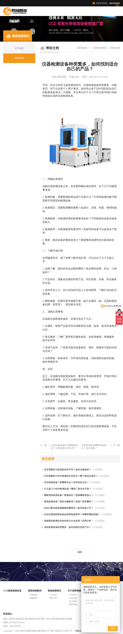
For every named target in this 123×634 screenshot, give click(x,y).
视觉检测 (82, 48)
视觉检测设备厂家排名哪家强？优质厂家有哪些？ (68, 501)
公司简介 (73, 595)
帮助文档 (115, 48)
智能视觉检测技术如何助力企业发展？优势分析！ (68, 521)
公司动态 (53, 595)
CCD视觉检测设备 (12, 591)
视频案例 (33, 598)
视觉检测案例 (34, 591)
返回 (80, 552)
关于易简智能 (74, 591)
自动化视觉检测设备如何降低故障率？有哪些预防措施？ (72, 514)
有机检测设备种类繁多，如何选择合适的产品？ (67, 527)
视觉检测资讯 (100, 48)
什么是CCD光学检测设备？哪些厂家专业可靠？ (67, 489)
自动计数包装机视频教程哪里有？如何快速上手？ (68, 508)
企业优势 (73, 598)
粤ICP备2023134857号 (61, 631)
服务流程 (73, 604)
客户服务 (73, 601)
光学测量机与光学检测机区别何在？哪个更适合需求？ (71, 476)
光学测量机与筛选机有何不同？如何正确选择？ (67, 469)
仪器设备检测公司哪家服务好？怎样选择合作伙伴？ (59, 446)
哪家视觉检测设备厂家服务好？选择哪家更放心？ (68, 495)
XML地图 (80, 631)
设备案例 (33, 595)
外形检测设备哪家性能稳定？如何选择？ (101, 446)
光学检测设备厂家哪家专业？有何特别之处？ (66, 482)
